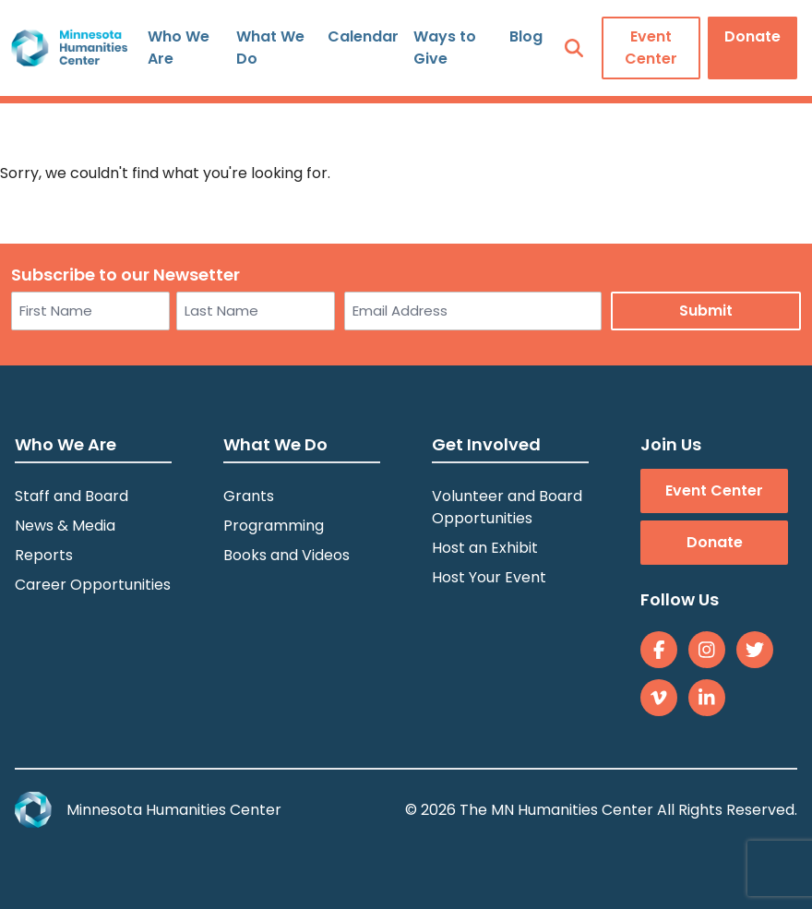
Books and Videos (286, 555)
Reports (44, 555)
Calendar (363, 36)
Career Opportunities (93, 584)
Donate (752, 36)
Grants (248, 496)
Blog (526, 36)
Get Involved (486, 444)
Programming (273, 525)
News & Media (65, 525)
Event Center (651, 47)
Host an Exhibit (485, 547)
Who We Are (178, 47)
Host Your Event (489, 577)
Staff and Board (71, 496)
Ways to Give (444, 47)
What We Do (270, 47)
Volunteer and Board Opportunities (507, 507)
